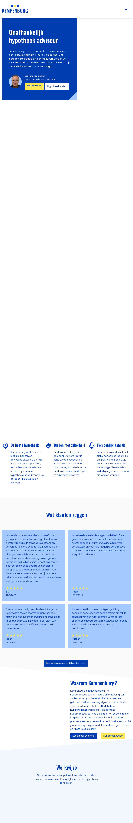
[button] (126, 8)
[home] (15, 8)
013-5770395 (34, 86)
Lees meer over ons (83, 735)
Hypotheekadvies (57, 86)
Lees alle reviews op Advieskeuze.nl (65, 663)
